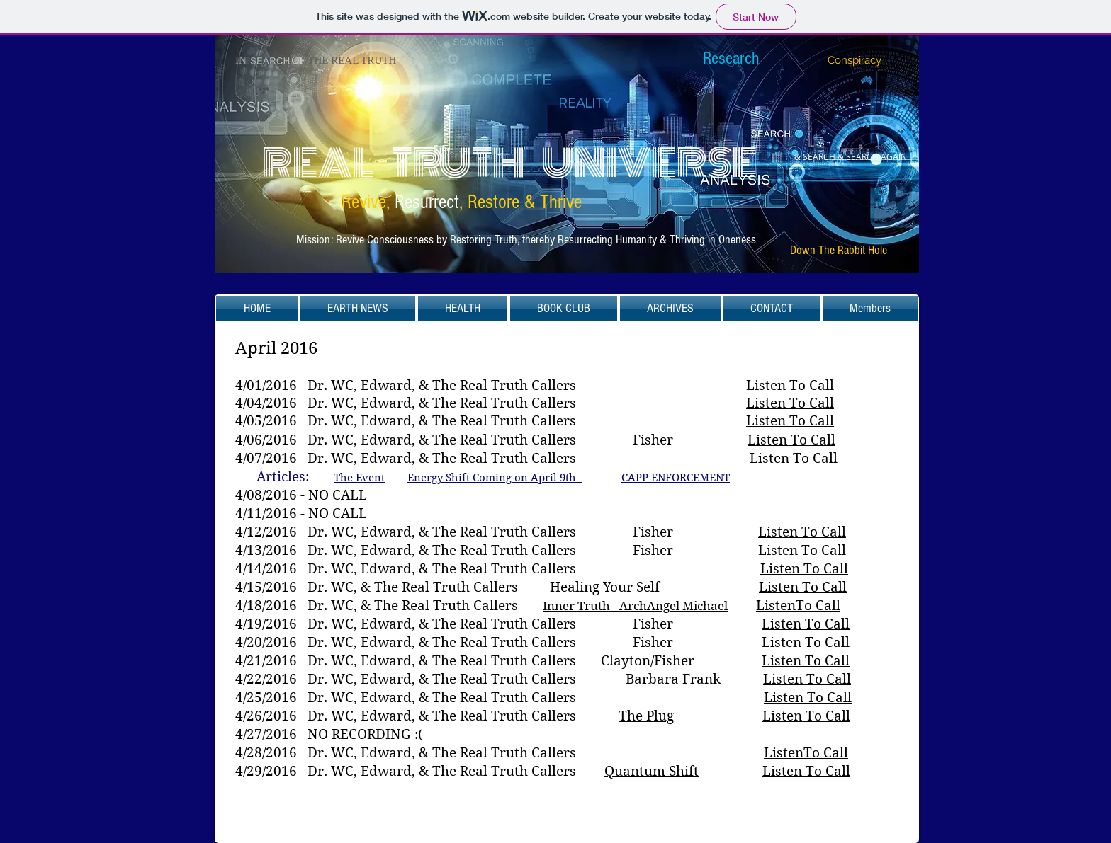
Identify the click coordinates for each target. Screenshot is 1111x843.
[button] (358, 308)
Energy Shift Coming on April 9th (494, 477)
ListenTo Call (798, 605)
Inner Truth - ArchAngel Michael (635, 606)
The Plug (646, 716)
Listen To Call (790, 385)
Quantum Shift (651, 771)
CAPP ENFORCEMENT (675, 477)
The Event (359, 477)
